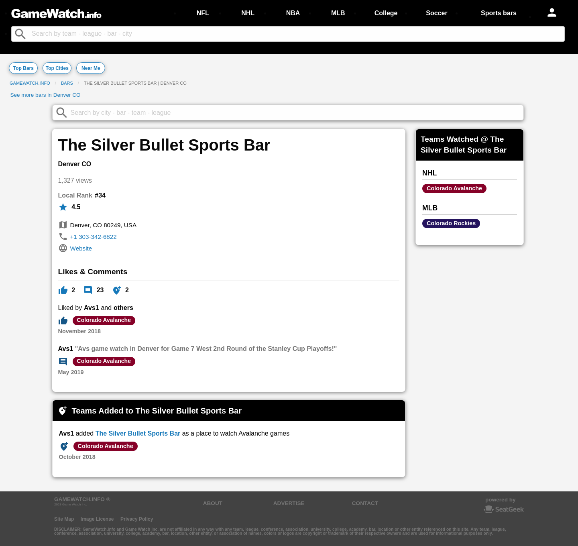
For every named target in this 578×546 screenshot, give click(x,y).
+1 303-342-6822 (93, 236)
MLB (338, 13)
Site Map (64, 519)
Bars (67, 83)
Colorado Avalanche (104, 320)
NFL (203, 13)
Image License (97, 519)
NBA (293, 13)
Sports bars (499, 13)
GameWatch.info (30, 83)
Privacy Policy (136, 519)
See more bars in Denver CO (45, 95)
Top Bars (23, 68)
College (386, 13)
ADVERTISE (289, 503)
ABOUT (212, 503)
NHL (247, 13)
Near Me (90, 68)
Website (81, 248)
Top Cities (57, 68)
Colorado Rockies (451, 223)
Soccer (436, 13)
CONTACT (365, 503)
